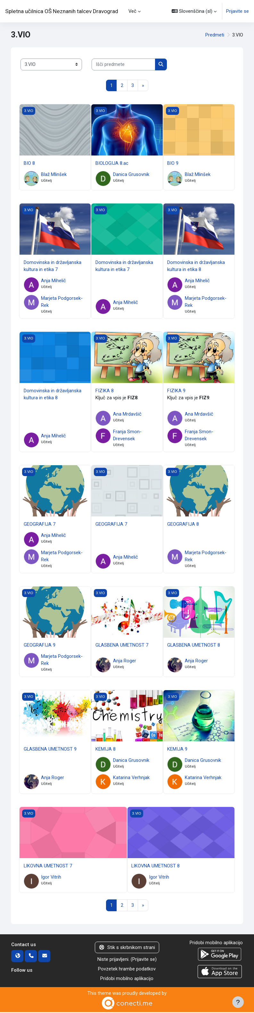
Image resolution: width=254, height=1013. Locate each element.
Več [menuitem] (132, 11)
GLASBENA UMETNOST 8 (193, 646)
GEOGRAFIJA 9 (39, 646)
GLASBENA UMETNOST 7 (121, 646)
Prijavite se (237, 11)
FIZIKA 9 (176, 391)
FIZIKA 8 (104, 391)
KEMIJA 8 (105, 750)
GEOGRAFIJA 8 (183, 524)
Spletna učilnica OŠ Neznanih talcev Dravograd (61, 11)
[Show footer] (238, 1002)
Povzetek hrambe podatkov (127, 970)
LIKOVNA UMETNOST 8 (155, 866)
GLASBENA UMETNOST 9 (50, 750)
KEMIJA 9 (177, 750)
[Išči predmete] (123, 64)
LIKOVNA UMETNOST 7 (48, 866)
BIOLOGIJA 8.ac (111, 163)
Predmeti (214, 35)
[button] (194, 11)
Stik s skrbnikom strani (127, 948)
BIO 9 (172, 163)
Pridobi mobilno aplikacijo (126, 979)
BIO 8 (29, 163)
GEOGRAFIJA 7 (39, 524)
